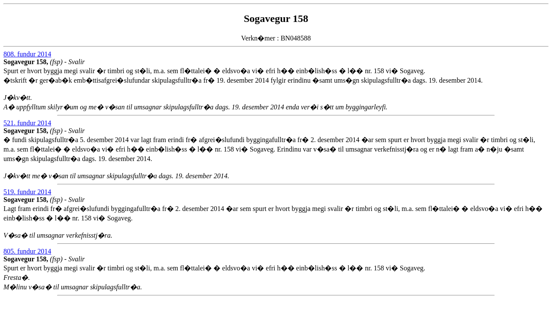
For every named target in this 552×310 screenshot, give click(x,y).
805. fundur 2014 (27, 251)
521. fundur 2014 (27, 123)
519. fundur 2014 (27, 191)
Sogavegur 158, (26, 61)
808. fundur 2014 (27, 54)
